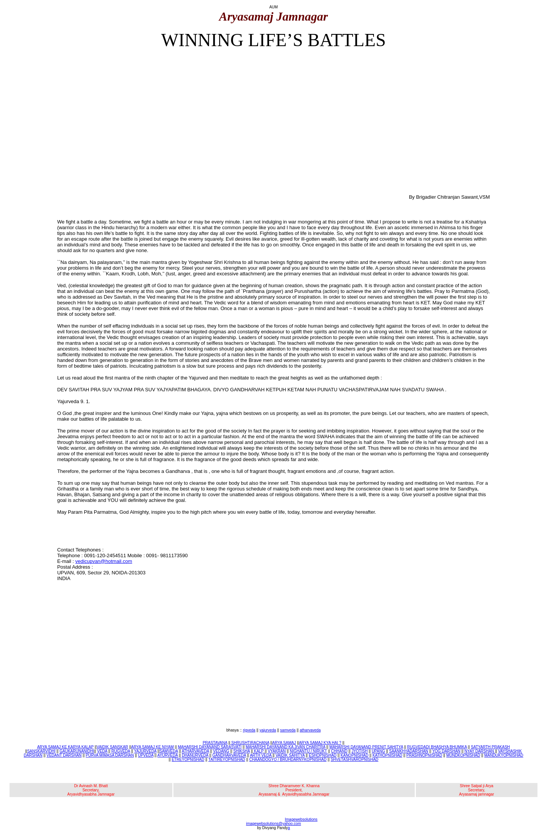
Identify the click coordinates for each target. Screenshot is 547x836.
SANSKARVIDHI (41, 751)
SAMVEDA (168, 751)
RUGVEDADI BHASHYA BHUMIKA (437, 747)
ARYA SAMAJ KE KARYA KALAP (65, 747)
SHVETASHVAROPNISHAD (354, 759)
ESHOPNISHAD (323, 755)
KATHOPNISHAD (387, 755)
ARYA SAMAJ (284, 743)
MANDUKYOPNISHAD (503, 755)
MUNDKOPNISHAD (463, 755)
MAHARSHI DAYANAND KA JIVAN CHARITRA (285, 747)
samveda (288, 730)
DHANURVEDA (195, 755)
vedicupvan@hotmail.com (103, 561)
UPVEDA (146, 755)
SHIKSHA (241, 751)
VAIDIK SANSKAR (112, 747)
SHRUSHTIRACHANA (249, 743)
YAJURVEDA (145, 751)
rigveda (249, 730)
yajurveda (268, 730)
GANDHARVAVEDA (229, 755)
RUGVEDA (120, 751)
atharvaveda (310, 730)
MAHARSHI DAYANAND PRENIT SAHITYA (366, 747)
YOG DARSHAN (446, 751)
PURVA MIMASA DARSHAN (110, 755)
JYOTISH (359, 751)
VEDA (102, 751)
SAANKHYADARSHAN (408, 751)
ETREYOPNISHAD (188, 759)
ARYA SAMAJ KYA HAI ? (320, 743)
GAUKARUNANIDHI (76, 751)
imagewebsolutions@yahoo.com (273, 824)
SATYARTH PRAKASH (490, 747)
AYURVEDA (167, 755)
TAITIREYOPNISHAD (227, 759)
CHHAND (339, 751)
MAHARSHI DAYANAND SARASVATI (210, 747)
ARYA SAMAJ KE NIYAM (152, 747)
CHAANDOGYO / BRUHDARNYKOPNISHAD (288, 759)
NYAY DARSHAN (480, 751)
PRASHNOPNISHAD (424, 755)
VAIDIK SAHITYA (290, 755)
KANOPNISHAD (355, 755)
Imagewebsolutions (301, 819)
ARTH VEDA (261, 755)
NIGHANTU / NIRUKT (308, 751)
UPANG (378, 751)
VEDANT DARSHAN (64, 755)
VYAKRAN (277, 751)
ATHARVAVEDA (195, 751)
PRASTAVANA (215, 743)
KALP (259, 751)
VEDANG (221, 751)
